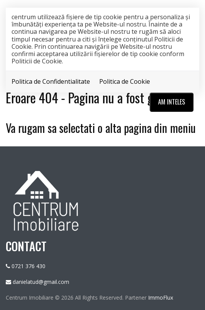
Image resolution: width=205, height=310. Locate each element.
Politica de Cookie (124, 81)
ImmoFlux (160, 297)
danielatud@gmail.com (41, 281)
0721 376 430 (28, 266)
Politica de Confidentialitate (51, 81)
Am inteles (171, 101)
